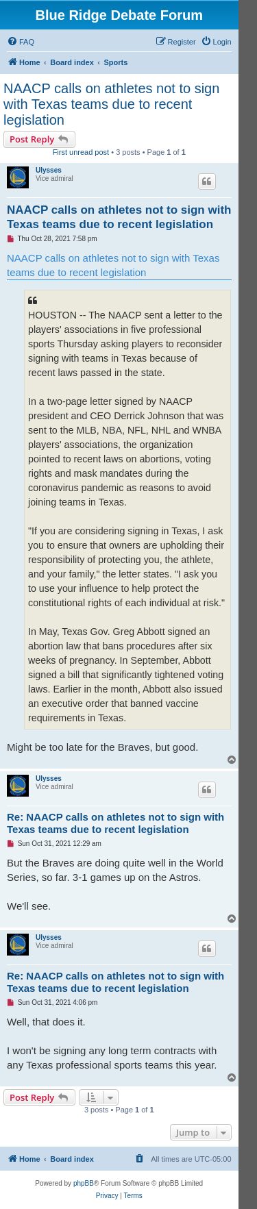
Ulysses (49, 170)
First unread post (81, 152)
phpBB (83, 1183)
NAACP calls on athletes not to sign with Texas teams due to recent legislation (111, 104)
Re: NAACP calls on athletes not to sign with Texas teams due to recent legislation (115, 823)
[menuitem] (20, 42)
